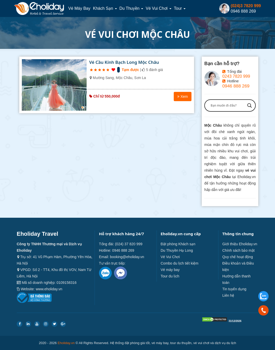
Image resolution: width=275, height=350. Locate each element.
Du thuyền (131, 8)
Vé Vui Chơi (158, 8)
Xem (182, 96)
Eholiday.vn (66, 343)
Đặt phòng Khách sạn (178, 244)
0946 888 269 (236, 86)
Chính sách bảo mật (238, 250)
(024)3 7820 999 (246, 6)
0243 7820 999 (236, 76)
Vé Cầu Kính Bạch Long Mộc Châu (124, 62)
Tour (180, 8)
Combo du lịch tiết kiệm (179, 263)
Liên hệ (228, 295)
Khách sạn (105, 8)
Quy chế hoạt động (237, 257)
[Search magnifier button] (249, 105)
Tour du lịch (170, 276)
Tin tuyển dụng (234, 289)
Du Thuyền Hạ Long (177, 250)
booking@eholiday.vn (127, 257)
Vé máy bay (79, 8)
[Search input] (228, 105)
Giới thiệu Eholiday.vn (239, 244)
